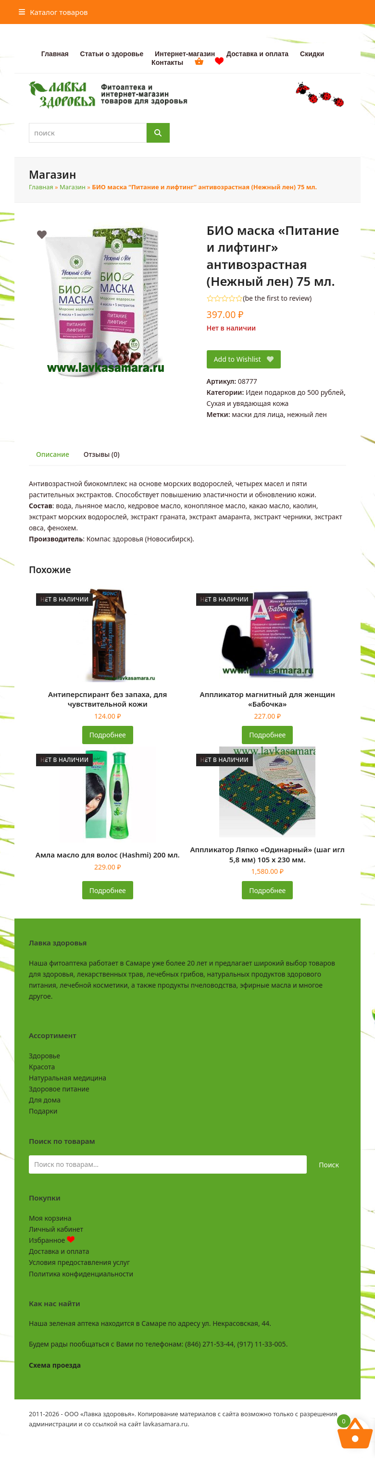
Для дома (45, 1099)
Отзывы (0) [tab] (102, 454)
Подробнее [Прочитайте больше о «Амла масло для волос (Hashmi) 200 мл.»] (107, 890)
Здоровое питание (59, 1088)
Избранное (52, 1240)
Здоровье (44, 1055)
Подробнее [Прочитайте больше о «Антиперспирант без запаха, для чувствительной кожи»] (107, 734)
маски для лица (257, 414)
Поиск (329, 1164)
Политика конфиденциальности (81, 1273)
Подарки (43, 1110)
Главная (41, 187)
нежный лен (307, 414)
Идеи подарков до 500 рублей (295, 392)
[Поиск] (158, 133)
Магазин (73, 187)
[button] (53, 12)
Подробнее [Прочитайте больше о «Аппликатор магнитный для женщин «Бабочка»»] (267, 734)
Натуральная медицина (67, 1077)
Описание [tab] (52, 454)
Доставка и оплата (59, 1251)
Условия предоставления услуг (79, 1262)
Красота (42, 1066)
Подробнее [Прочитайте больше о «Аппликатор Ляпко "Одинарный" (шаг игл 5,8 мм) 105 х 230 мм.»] (267, 890)
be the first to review (277, 298)
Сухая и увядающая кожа (248, 403)
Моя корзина (50, 1218)
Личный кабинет (56, 1229)
